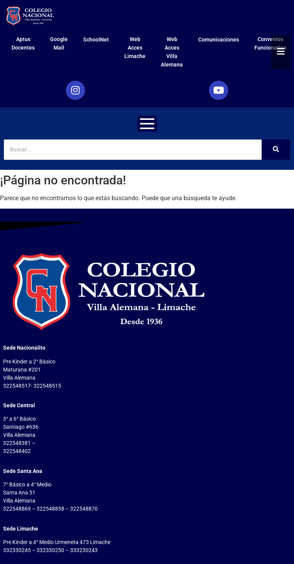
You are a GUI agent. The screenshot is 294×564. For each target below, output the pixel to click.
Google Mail (59, 43)
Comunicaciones (218, 39)
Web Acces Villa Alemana (172, 52)
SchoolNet (96, 39)
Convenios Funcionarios (270, 43)
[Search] (133, 149)
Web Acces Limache (134, 47)
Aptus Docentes (23, 43)
